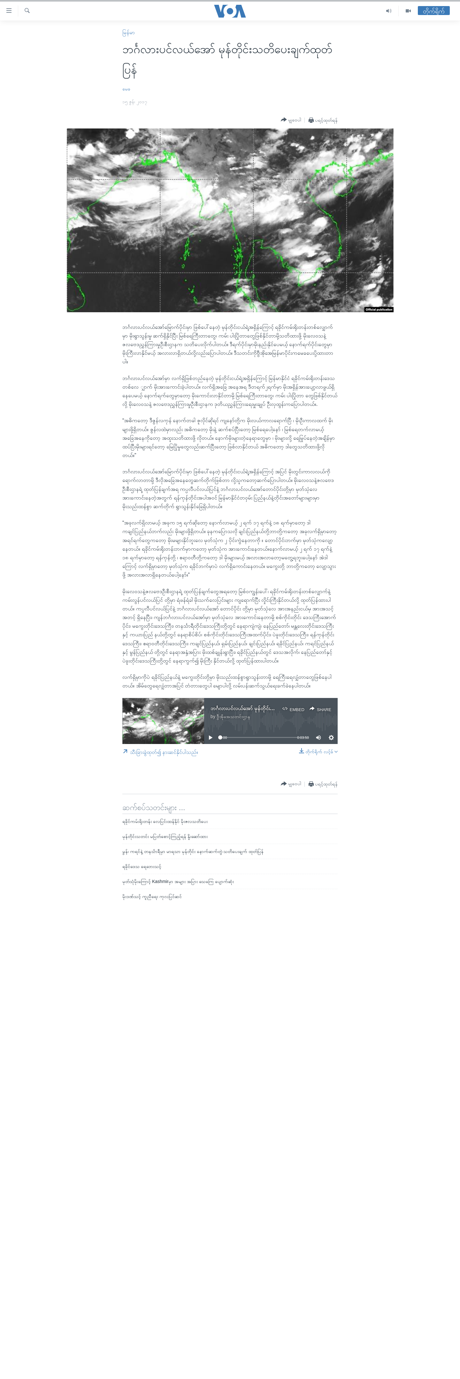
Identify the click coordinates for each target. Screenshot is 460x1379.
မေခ (126, 88)
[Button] (291, 120)
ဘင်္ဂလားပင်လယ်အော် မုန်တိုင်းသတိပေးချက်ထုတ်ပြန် (262, 708)
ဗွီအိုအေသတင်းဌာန (233, 716)
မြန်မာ (128, 32)
